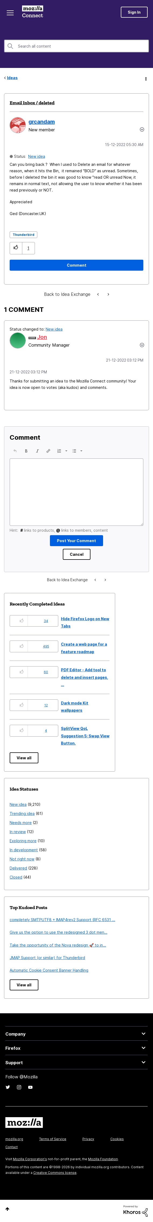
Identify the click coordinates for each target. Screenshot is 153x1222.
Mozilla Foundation (103, 1159)
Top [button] (7, 1209)
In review (18, 831)
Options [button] (145, 78)
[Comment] (76, 265)
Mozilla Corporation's (30, 1159)
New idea (36, 156)
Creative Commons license (54, 1173)
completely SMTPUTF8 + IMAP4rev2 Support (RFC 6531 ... (62, 919)
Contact (11, 1147)
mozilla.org (14, 1139)
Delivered (18, 868)
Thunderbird (23, 235)
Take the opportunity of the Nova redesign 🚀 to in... (58, 945)
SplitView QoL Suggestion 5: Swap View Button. (85, 735)
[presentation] (15, 451)
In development (24, 850)
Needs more (21, 822)
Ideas (12, 77)
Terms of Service (52, 1139)
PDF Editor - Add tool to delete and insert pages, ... (84, 677)
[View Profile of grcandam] (41, 121)
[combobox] (76, 46)
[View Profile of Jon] (42, 337)
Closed (16, 877)
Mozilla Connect (32, 12)
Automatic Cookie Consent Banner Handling (49, 970)
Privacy (88, 1139)
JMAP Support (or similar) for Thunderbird (47, 957)
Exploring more (23, 840)
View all (24, 758)
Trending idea (22, 813)
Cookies (117, 1139)
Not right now (22, 859)
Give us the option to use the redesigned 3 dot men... (58, 932)
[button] (16, 248)
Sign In (134, 12)
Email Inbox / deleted (32, 103)
